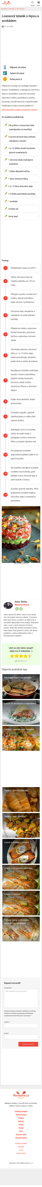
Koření (21, 1125)
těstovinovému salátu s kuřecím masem (19, 109)
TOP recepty (20, 9)
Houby (21, 1128)
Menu (38, 3)
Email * (6, 1033)
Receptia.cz (4, 9)
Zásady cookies (21, 1143)
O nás (21, 1150)
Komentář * (8, 988)
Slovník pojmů (21, 1138)
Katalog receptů (21, 1111)
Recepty (12, 9)
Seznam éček (21, 1135)
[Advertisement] (21, 44)
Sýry (21, 1131)
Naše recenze (21, 1115)
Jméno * (7, 1022)
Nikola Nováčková (22, 605)
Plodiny (21, 1118)
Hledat (32, 3)
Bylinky (21, 1121)
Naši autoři (21, 1153)
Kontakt (21, 1147)
